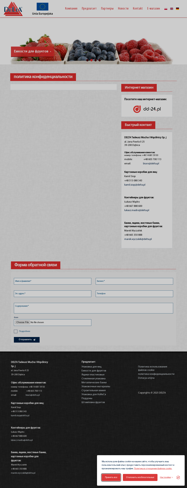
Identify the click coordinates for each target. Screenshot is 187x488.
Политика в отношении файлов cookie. (153, 468)
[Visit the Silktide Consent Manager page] (178, 477)
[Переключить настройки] (166, 477)
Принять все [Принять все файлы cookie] (111, 477)
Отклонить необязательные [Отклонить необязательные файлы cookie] (140, 477)
